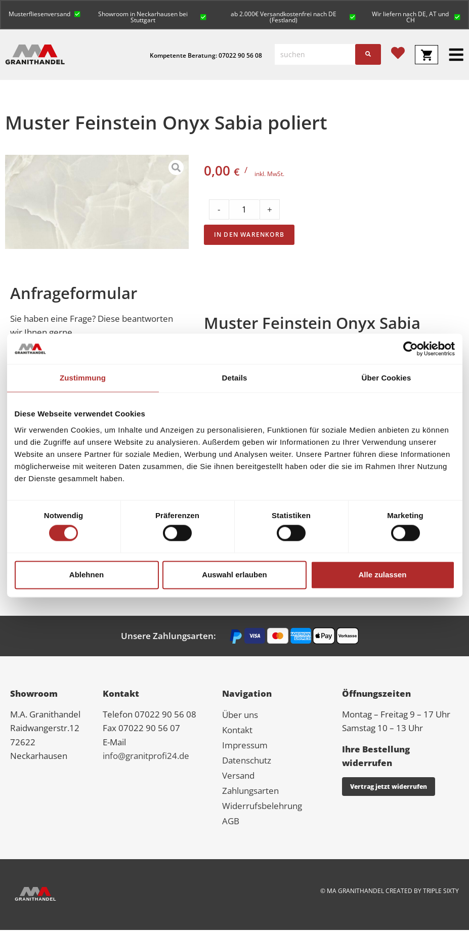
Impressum (245, 746)
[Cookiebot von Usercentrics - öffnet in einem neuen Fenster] (410, 348)
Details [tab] (234, 377)
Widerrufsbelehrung (262, 807)
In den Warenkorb (249, 235)
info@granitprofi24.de (146, 757)
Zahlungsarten (250, 791)
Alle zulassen (382, 574)
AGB (230, 822)
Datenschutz (246, 761)
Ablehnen (86, 574)
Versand (238, 776)
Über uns (240, 716)
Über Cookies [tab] (386, 377)
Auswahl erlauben (234, 574)
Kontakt (237, 731)
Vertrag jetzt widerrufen (388, 787)
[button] (45, 13)
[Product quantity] (244, 210)
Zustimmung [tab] (83, 377)
